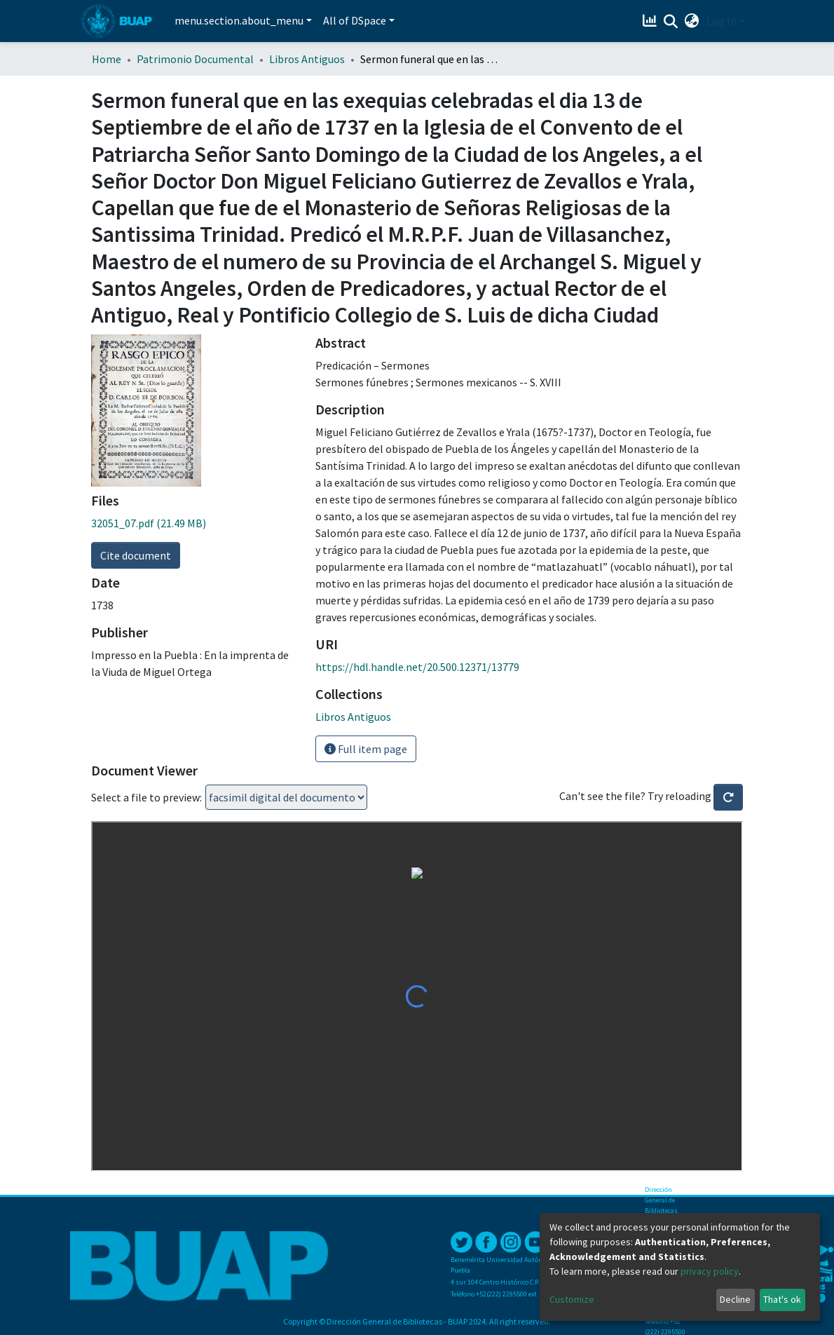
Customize (571, 1299)
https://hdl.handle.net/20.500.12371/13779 (417, 667)
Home (106, 59)
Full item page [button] (365, 749)
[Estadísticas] (651, 21)
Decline (735, 1299)
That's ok (782, 1299)
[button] (692, 21)
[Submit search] (671, 22)
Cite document (135, 555)
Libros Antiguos (307, 59)
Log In (721, 21)
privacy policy (710, 1271)
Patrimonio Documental (195, 59)
